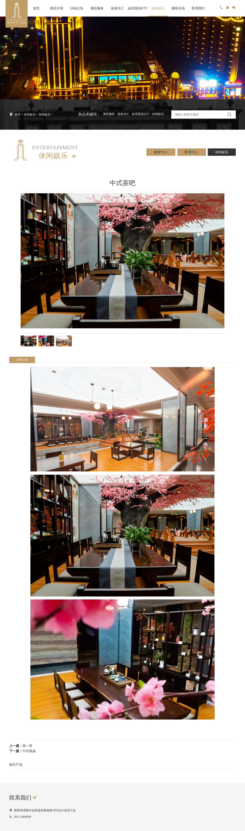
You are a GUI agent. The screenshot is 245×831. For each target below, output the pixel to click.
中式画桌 (29, 751)
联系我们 (198, 8)
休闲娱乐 (157, 8)
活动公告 (76, 8)
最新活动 (178, 8)
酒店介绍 (56, 8)
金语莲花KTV (138, 8)
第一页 (27, 746)
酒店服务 (97, 8)
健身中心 (161, 152)
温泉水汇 (117, 8)
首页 (36, 8)
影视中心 (192, 152)
